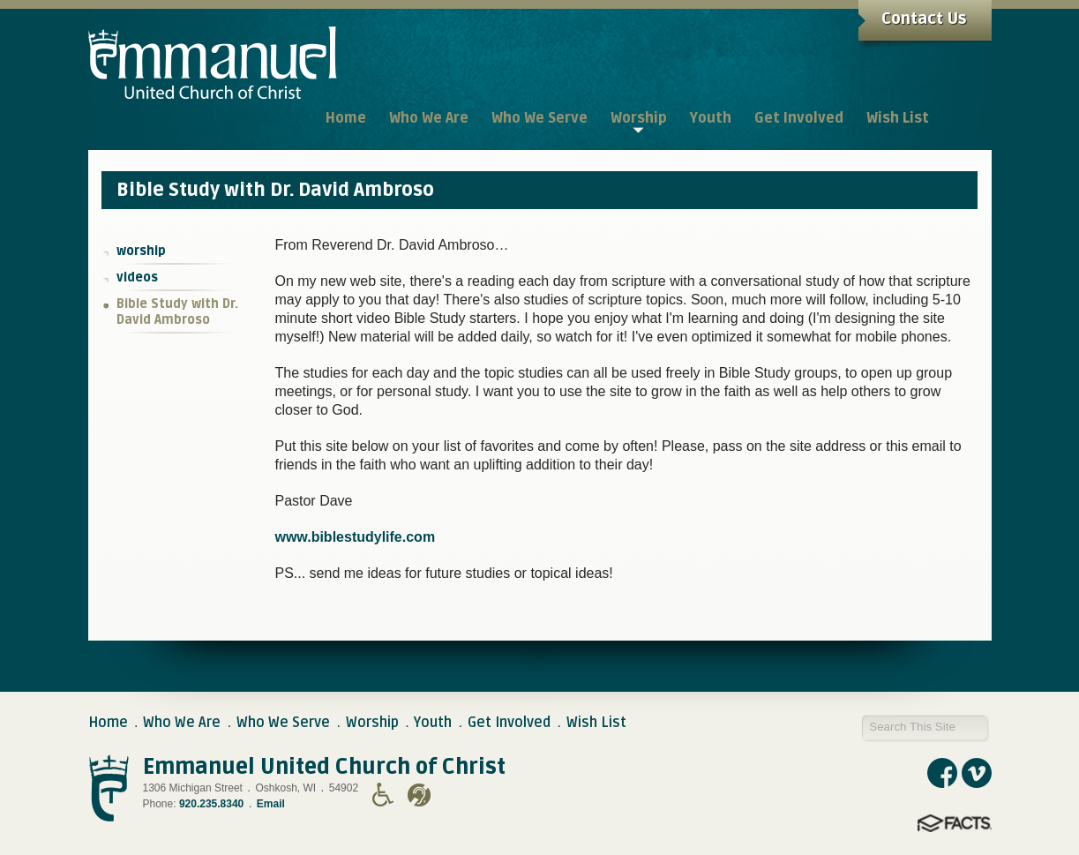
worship (141, 251)
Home (108, 722)
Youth (433, 722)
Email (271, 804)
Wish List (596, 722)
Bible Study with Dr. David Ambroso (177, 311)
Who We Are (182, 722)
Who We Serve (283, 722)
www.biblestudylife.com (354, 536)
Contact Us (923, 18)
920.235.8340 (211, 804)
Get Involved (509, 722)
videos (137, 277)
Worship (372, 722)
